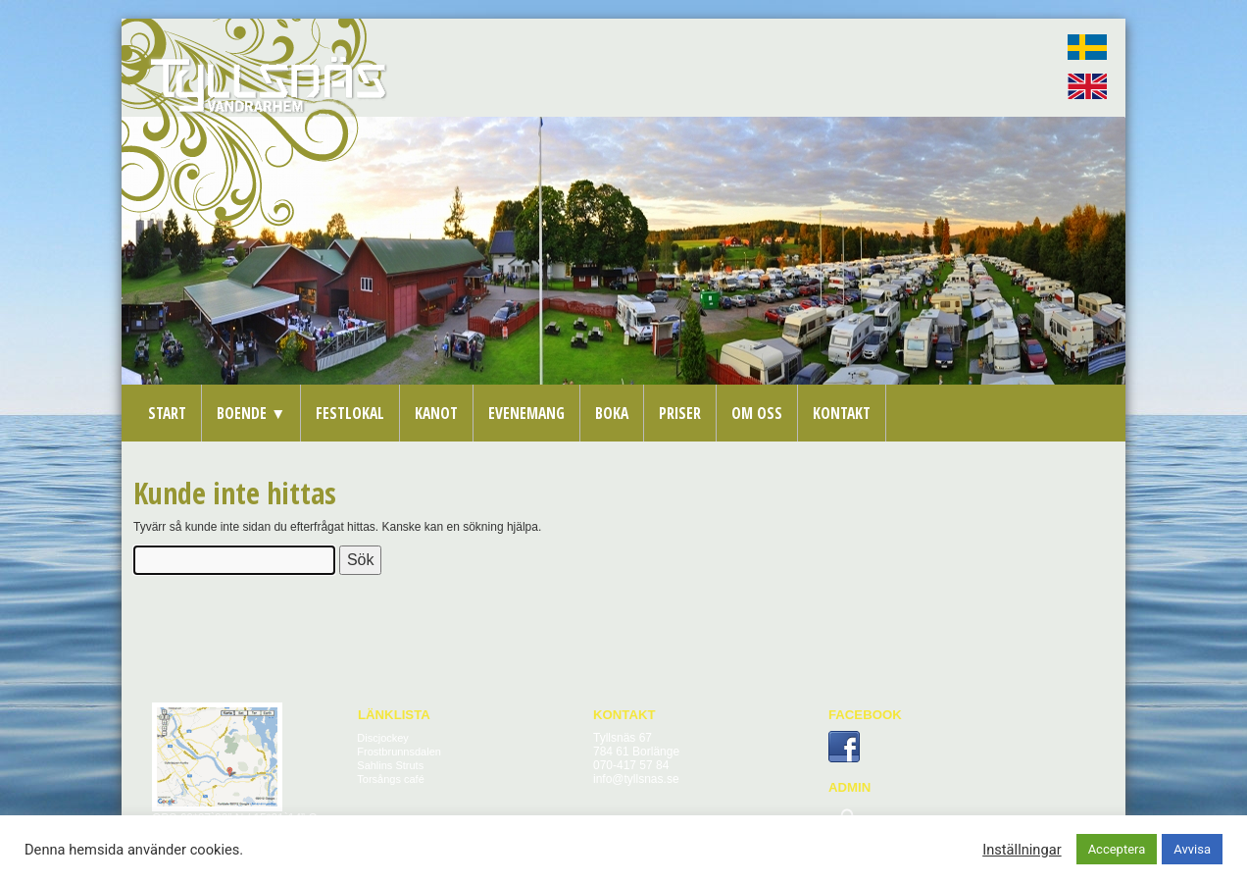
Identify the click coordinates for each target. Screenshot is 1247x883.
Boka (611, 413)
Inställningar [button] (1021, 849)
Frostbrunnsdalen (399, 751)
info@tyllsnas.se (636, 779)
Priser (680, 413)
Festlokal (350, 413)
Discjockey (383, 738)
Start (167, 413)
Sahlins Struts (390, 765)
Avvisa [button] (1192, 849)
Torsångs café (390, 779)
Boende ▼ (251, 413)
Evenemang (526, 413)
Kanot (436, 413)
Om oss (756, 413)
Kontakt (842, 413)
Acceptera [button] (1117, 849)
